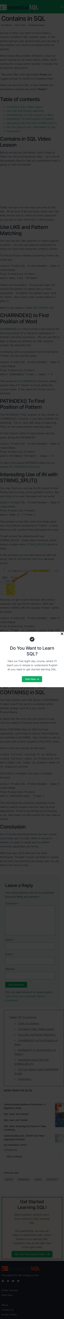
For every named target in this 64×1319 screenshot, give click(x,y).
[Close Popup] (62, 634)
